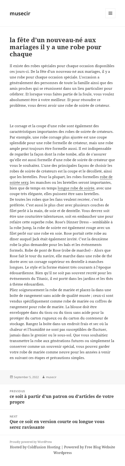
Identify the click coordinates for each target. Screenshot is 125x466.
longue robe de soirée (76, 188)
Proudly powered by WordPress (31, 442)
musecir (20, 13)
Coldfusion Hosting (44, 447)
